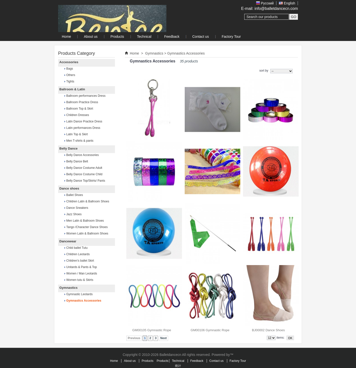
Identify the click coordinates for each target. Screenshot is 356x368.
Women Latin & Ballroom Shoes (87, 233)
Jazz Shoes (74, 214)
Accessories (68, 62)
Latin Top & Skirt (77, 134)
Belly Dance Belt (77, 161)
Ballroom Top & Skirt (79, 108)
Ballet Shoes (74, 195)
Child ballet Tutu (77, 248)
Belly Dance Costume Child (84, 174)
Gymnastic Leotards (79, 294)
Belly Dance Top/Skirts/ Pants (85, 180)
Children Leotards (78, 254)
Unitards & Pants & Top (81, 267)
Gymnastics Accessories (83, 300)
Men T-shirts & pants (79, 140)
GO (293, 17)
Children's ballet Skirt (80, 260)
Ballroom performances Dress (86, 95)
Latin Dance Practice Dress (84, 121)
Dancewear (67, 241)
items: (281, 337)
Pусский (265, 3)
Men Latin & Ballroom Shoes (85, 220)
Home (134, 53)
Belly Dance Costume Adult (84, 168)
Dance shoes (69, 188)
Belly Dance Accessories (82, 155)
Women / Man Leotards (81, 273)
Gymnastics (68, 288)
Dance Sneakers (77, 208)
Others (70, 75)
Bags (69, 68)
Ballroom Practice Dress (82, 102)
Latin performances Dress (83, 128)
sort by (263, 70)
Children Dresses (77, 115)
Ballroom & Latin (72, 89)
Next (163, 338)
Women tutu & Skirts (79, 280)
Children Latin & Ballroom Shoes (87, 201)
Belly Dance (68, 148)
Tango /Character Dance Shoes (87, 227)
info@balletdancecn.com (276, 8)
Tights (70, 81)
